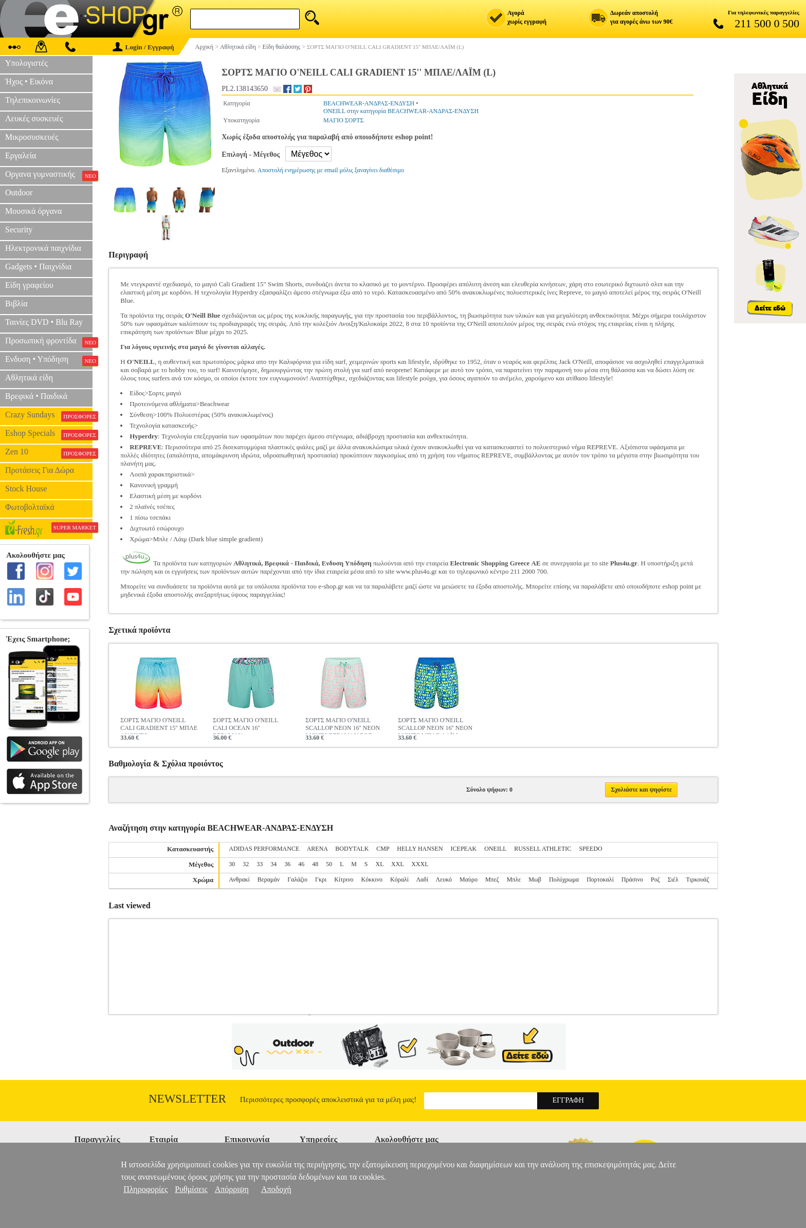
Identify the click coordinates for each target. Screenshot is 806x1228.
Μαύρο (469, 879)
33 (260, 864)
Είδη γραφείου (29, 285)
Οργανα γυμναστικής (49, 175)
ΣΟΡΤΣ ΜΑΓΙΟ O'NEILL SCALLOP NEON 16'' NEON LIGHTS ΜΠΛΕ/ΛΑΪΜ (435, 725)
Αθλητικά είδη (29, 377)
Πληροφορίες (145, 1189)
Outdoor (18, 192)
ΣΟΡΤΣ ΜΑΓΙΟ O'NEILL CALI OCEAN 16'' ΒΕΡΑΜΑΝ (245, 725)
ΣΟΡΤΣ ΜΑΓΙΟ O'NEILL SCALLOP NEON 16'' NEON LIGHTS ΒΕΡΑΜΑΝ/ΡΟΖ (342, 725)
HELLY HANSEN (420, 848)
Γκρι (320, 879)
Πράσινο (632, 879)
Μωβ (534, 879)
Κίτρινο (343, 879)
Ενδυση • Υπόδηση (49, 360)
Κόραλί (399, 879)
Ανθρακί (239, 879)
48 (315, 864)
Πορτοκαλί (600, 879)
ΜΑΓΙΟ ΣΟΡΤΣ (343, 120)
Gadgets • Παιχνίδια (38, 266)
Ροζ (655, 879)
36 (287, 864)
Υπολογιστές (26, 63)
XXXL (419, 864)
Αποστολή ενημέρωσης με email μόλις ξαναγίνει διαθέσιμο (331, 170)
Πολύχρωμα (564, 879)
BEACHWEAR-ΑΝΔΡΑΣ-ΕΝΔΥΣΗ (368, 103)
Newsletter (187, 1098)
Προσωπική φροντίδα (49, 341)
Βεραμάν (269, 879)
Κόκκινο (371, 879)
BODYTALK (352, 848)
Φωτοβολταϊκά (29, 507)
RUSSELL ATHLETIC (542, 848)
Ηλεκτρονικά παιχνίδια (43, 248)
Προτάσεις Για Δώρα (39, 470)
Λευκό (444, 879)
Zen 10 (49, 453)
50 (329, 864)
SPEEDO (590, 848)
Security (18, 229)
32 (246, 864)
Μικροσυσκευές (32, 137)
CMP (382, 848)
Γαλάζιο (297, 879)
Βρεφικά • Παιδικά (36, 396)
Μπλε (514, 879)
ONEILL (495, 848)
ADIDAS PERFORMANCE (264, 848)
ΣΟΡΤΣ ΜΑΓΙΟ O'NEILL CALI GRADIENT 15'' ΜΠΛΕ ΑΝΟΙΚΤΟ (158, 725)
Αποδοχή (276, 1189)
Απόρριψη (232, 1189)
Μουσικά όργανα (33, 211)
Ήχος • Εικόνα (29, 81)
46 (301, 864)
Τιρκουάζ (697, 879)
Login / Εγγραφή (143, 47)
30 (232, 864)
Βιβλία (16, 303)
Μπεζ (492, 879)
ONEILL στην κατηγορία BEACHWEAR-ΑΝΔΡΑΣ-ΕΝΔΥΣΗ (401, 111)
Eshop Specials (49, 434)
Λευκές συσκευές (34, 118)
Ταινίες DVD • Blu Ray (44, 322)
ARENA (317, 848)
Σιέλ (673, 879)
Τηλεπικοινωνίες (32, 100)
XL (380, 864)
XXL (397, 864)
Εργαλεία (20, 155)
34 (273, 864)
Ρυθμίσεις (191, 1189)
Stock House (26, 488)
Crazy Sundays (49, 415)
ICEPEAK (464, 848)
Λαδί (422, 879)
